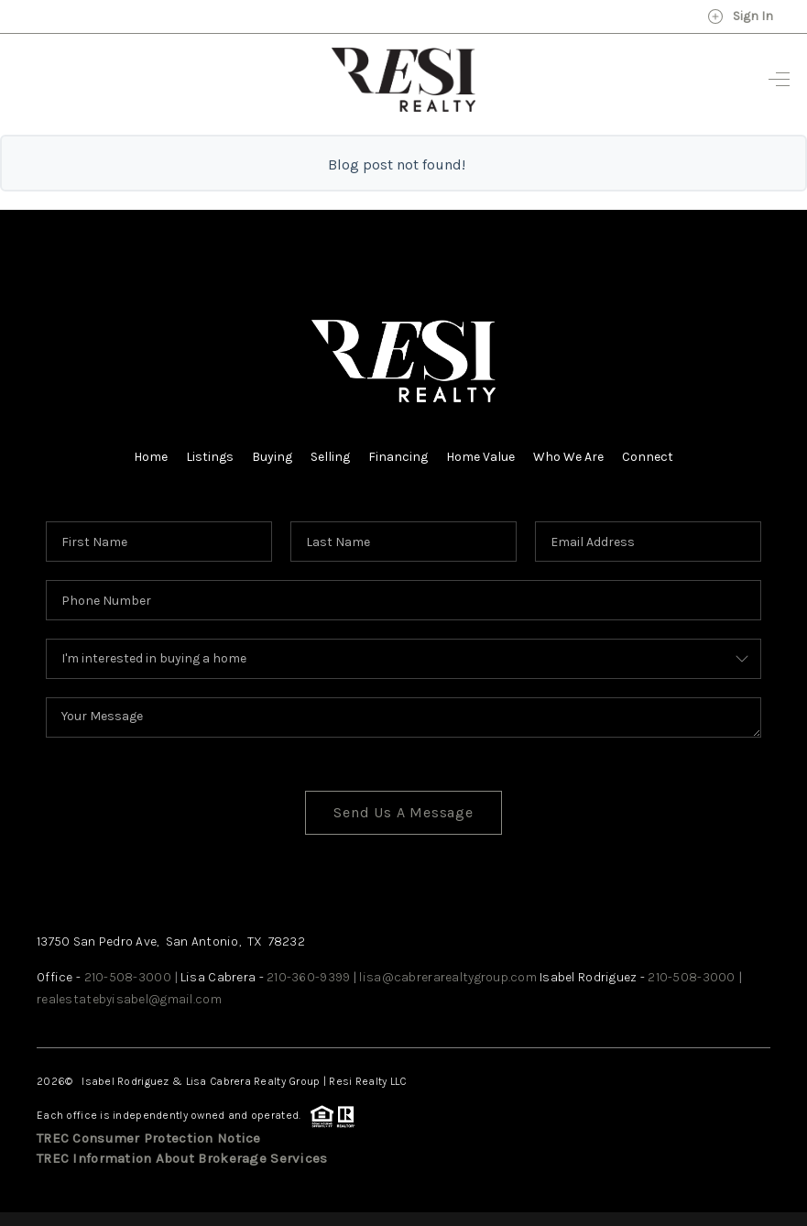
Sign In (740, 16)
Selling (330, 457)
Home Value (480, 457)
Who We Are (568, 457)
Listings (210, 457)
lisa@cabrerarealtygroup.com (448, 977)
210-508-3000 (127, 977)
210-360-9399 (308, 977)
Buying (272, 457)
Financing (398, 457)
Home (151, 457)
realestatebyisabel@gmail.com (129, 999)
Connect (647, 457)
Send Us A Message (403, 812)
